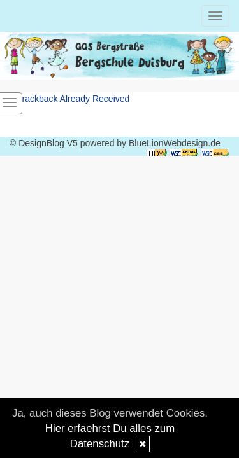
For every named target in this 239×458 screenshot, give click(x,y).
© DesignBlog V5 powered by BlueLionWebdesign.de (115, 143)
